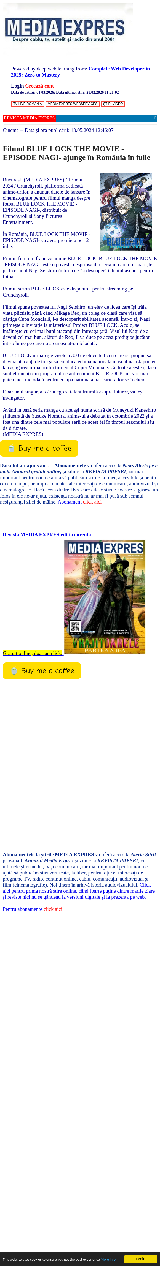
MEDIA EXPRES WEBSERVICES (73, 104)
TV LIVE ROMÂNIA (27, 104)
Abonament (80, 502)
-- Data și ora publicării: (58, 130)
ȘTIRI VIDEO (113, 104)
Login (17, 86)
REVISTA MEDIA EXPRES (29, 118)
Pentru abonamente (32, 909)
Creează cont (39, 86)
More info (108, 1259)
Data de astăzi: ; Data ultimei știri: (65, 92)
